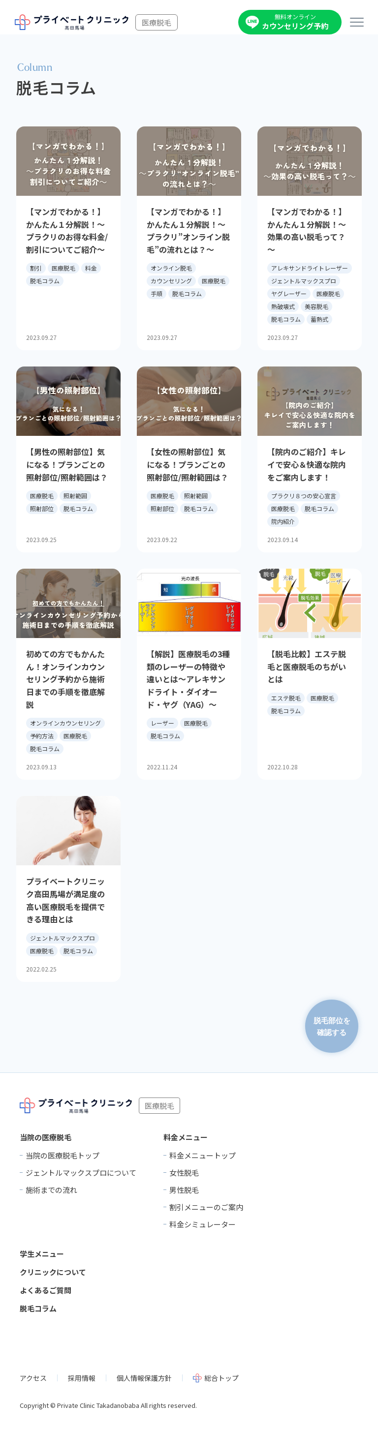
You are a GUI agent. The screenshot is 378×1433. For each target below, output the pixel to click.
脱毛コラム (38, 1308)
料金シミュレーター (202, 1224)
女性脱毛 (184, 1172)
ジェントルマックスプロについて (81, 1172)
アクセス (33, 1377)
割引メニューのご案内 (206, 1207)
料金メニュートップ (202, 1155)
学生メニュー (42, 1253)
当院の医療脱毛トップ (62, 1155)
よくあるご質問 (45, 1290)
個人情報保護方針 (144, 1377)
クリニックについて (53, 1272)
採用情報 (81, 1377)
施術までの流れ (51, 1190)
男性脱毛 (184, 1190)
